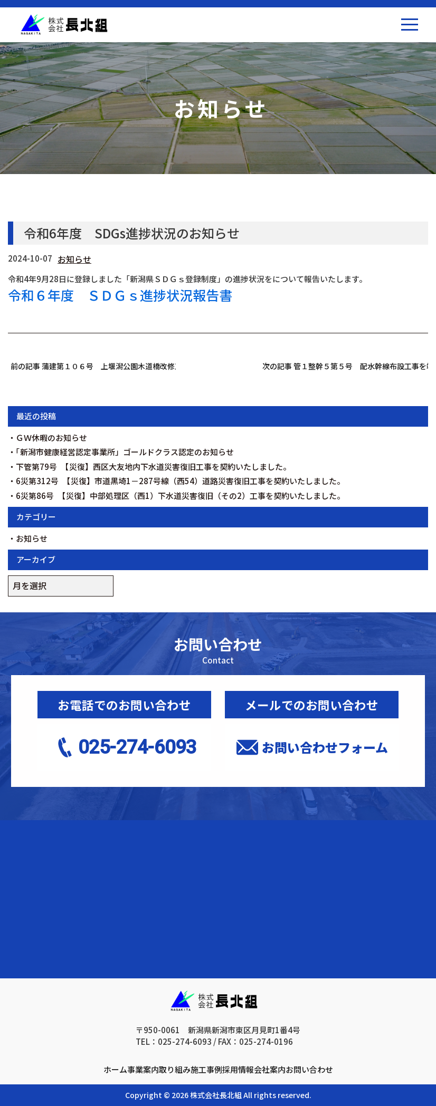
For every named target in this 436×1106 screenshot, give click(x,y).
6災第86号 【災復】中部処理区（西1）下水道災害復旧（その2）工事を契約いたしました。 (180, 495)
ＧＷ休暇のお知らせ (51, 437)
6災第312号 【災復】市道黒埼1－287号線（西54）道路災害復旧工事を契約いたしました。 (180, 480)
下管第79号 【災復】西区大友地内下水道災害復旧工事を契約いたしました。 (153, 466)
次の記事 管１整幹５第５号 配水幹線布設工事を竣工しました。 (345, 366)
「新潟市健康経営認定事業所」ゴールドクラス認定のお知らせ (125, 451)
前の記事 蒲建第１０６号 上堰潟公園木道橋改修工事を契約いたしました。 (93, 366)
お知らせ (74, 259)
